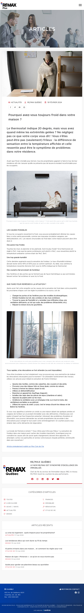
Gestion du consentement (57, 607)
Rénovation (49, 507)
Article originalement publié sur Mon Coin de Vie (25, 446)
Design (8, 514)
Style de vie (49, 510)
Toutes (8, 499)
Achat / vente (11, 507)
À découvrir (10, 503)
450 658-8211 (13, 597)
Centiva (46, 610)
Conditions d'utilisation (38, 607)
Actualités (15, 102)
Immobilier (48, 503)
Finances (48, 499)
